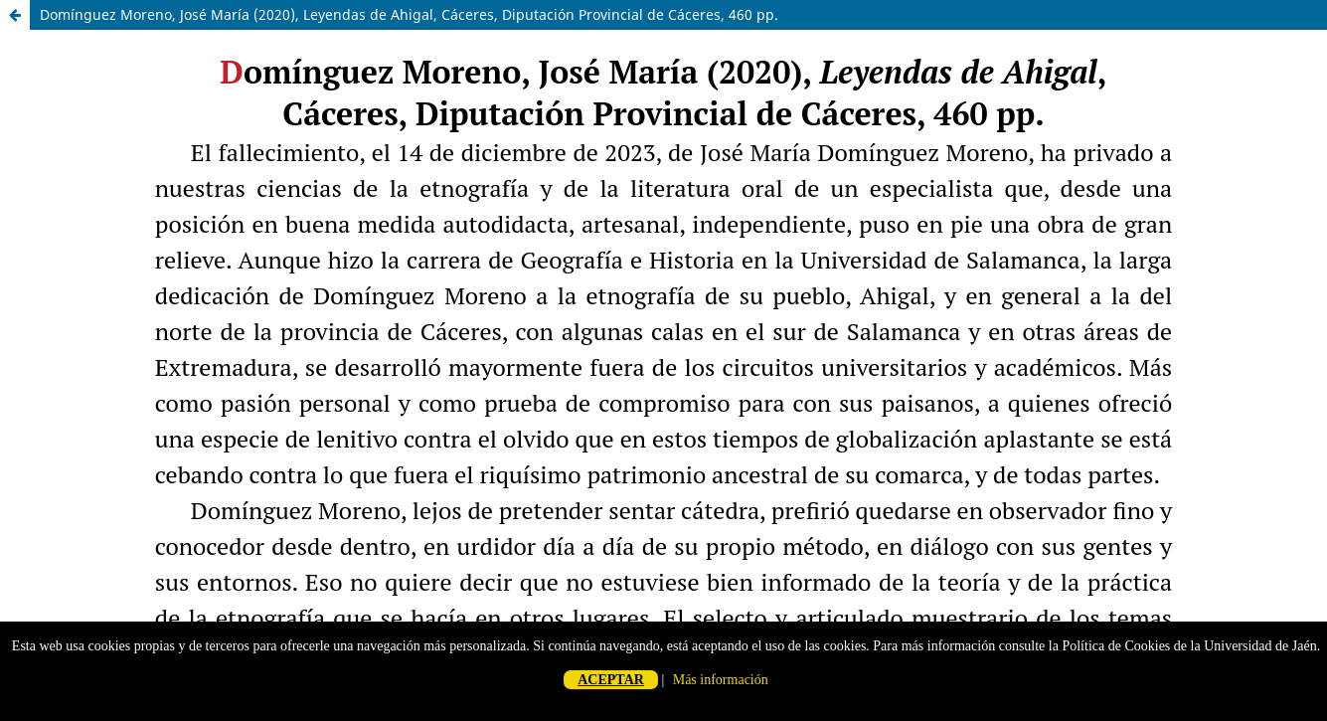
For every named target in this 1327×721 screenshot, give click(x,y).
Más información (720, 679)
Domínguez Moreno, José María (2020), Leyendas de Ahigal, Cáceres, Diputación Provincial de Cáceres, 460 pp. (409, 14)
